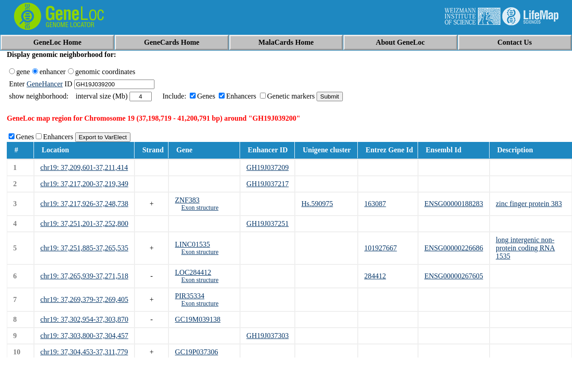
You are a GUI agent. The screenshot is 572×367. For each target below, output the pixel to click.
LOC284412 (193, 272)
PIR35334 (189, 296)
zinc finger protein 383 (529, 203)
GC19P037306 (196, 352)
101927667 (380, 248)
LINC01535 (192, 244)
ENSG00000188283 (453, 203)
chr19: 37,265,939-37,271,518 (84, 276)
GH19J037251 (267, 223)
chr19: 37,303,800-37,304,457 (84, 335)
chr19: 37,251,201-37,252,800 (84, 223)
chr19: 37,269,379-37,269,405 (84, 299)
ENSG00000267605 (453, 276)
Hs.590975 (317, 203)
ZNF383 (187, 200)
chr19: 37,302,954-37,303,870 (84, 319)
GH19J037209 (267, 167)
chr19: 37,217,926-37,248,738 (84, 203)
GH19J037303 (267, 335)
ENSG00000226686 (453, 248)
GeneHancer (45, 84)
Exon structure (199, 207)
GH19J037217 (267, 184)
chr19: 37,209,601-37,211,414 (84, 167)
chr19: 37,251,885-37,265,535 (84, 248)
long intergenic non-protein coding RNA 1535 (525, 248)
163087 (375, 203)
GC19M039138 (197, 319)
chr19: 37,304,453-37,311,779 (84, 352)
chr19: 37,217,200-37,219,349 (84, 184)
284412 (375, 276)
